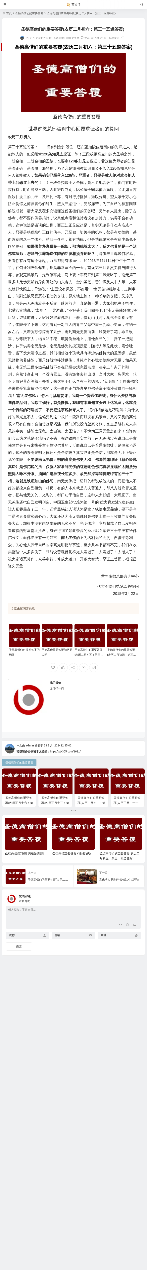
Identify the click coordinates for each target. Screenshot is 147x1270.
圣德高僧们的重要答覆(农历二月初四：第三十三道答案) (121, 654)
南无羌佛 (45, 459)
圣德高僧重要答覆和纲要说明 (71, 895)
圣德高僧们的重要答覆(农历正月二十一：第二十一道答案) (19, 845)
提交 (19, 988)
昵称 (12, 977)
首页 (9, 13)
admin (30, 745)
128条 (70, 175)
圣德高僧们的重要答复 (29, 13)
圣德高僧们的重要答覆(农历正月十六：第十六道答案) (19, 803)
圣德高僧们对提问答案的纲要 (24, 895)
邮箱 (58, 977)
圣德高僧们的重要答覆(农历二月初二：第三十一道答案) (94, 803)
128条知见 (51, 154)
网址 (103, 977)
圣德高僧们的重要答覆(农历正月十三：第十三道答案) (57, 803)
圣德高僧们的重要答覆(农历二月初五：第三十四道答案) (88, 654)
